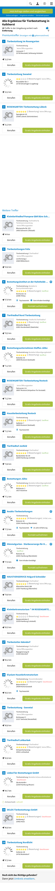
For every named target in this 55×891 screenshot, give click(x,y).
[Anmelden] (37, 3)
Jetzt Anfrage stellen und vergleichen (27, 11)
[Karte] (47, 28)
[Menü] (51, 3)
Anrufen (11, 65)
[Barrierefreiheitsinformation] (44, 3)
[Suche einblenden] (30, 3)
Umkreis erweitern (24, 878)
